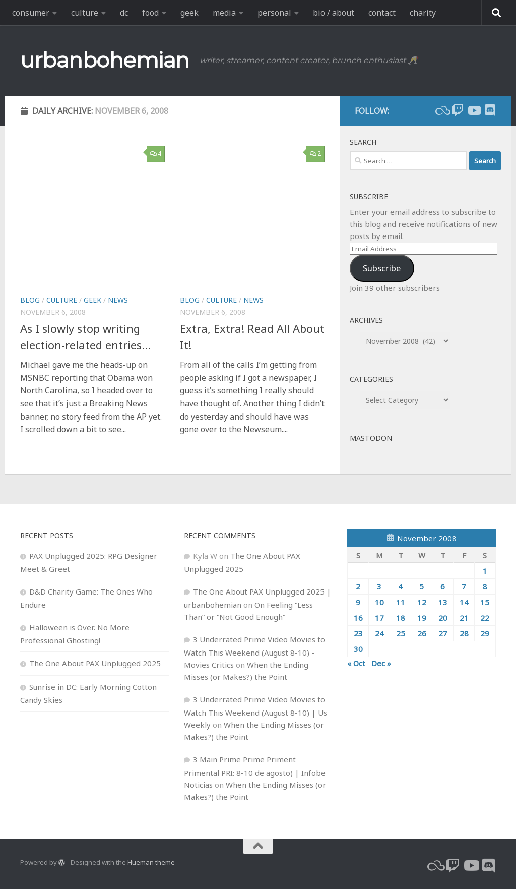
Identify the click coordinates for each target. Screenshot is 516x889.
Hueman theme (151, 862)
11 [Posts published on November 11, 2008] (400, 602)
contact (382, 12)
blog (30, 300)
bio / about (333, 12)
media (224, 12)
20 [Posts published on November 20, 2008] (442, 618)
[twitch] (458, 110)
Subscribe (382, 268)
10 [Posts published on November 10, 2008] (379, 602)
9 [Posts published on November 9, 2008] (358, 602)
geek (189, 12)
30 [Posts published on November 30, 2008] (358, 649)
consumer (30, 12)
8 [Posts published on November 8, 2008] (485, 586)
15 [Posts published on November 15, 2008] (484, 602)
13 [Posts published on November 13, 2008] (442, 602)
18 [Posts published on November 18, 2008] (400, 618)
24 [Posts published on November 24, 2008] (379, 633)
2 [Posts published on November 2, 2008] (358, 586)
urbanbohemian (104, 60)
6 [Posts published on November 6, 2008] (442, 586)
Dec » (381, 663)
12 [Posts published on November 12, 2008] (421, 602)
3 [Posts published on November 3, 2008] (379, 586)
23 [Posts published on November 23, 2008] (358, 633)
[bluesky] (441, 110)
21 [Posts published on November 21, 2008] (464, 618)
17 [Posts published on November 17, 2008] (379, 618)
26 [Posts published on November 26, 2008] (421, 633)
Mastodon (371, 438)
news (118, 300)
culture (84, 12)
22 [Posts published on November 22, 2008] (484, 618)
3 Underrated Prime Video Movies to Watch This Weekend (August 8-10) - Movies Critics (254, 652)
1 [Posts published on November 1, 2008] (485, 571)
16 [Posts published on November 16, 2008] (358, 618)
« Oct (356, 663)
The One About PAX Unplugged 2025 (95, 663)
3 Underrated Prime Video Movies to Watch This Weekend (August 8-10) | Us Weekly (255, 712)
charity (423, 12)
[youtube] (474, 110)
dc (124, 12)
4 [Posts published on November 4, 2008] (400, 586)
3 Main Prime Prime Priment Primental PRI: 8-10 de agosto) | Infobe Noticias (255, 772)
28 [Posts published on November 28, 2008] (464, 633)
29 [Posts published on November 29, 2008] (484, 633)
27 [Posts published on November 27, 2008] (442, 633)
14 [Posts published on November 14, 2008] (464, 602)
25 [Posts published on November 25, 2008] (400, 633)
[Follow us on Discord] (490, 110)
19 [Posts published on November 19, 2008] (421, 618)
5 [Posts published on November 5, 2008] (421, 586)
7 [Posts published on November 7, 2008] (464, 586)
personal (274, 12)
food (150, 12)
